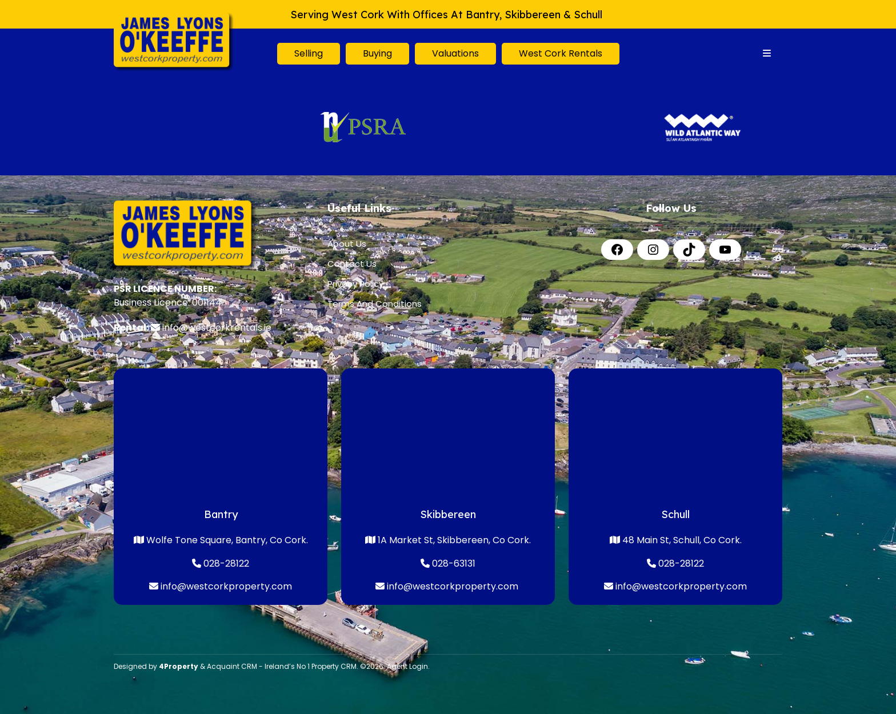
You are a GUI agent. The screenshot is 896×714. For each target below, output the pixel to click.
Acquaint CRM (232, 666)
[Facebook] (617, 249)
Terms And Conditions (374, 304)
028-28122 (225, 563)
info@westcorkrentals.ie (216, 327)
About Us (346, 244)
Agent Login (407, 666)
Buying (377, 53)
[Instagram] (653, 249)
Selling (308, 53)
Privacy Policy (355, 284)
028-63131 (448, 563)
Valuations (455, 53)
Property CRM (334, 666)
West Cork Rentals (560, 53)
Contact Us (352, 264)
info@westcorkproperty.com (226, 586)
